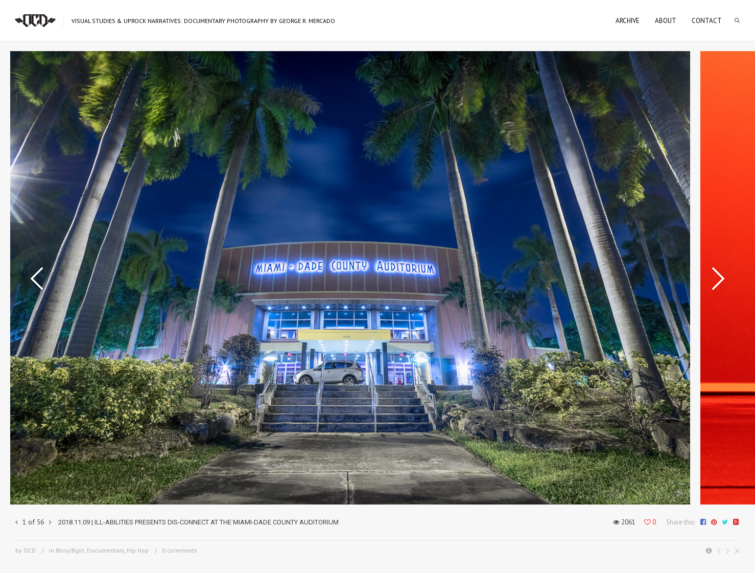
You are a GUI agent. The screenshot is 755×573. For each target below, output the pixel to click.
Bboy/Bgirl (70, 550)
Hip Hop (138, 550)
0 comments (179, 550)
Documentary (105, 550)
